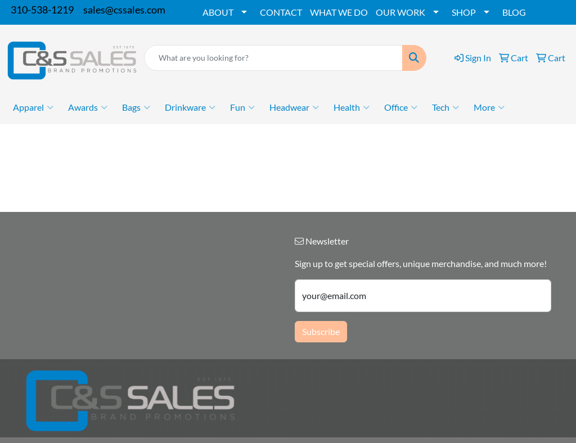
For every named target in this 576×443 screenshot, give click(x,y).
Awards (87, 107)
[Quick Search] (273, 58)
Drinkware (190, 107)
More (489, 107)
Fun (242, 107)
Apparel (33, 107)
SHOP (464, 12)
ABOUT (217, 12)
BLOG (514, 12)
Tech (445, 107)
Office (400, 107)
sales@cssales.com (124, 9)
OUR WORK (400, 12)
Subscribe (321, 331)
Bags (136, 107)
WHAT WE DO (339, 12)
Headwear (294, 107)
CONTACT (281, 12)
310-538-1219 (42, 9)
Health (352, 107)
